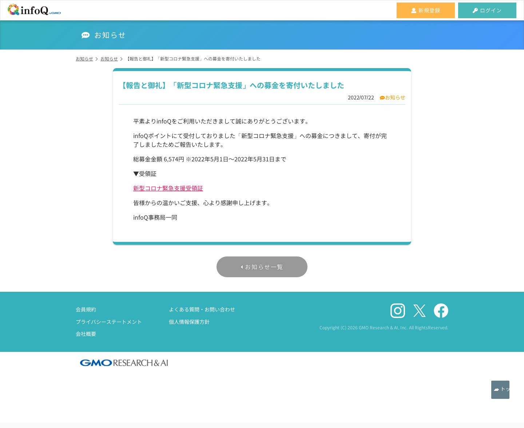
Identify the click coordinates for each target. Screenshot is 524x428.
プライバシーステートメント (109, 321)
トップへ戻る (500, 390)
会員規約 (86, 309)
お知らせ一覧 (264, 266)
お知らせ (395, 97)
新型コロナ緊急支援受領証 (168, 188)
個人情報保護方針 (189, 321)
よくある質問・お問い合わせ (202, 309)
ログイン (487, 10)
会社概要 (86, 333)
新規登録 (425, 10)
